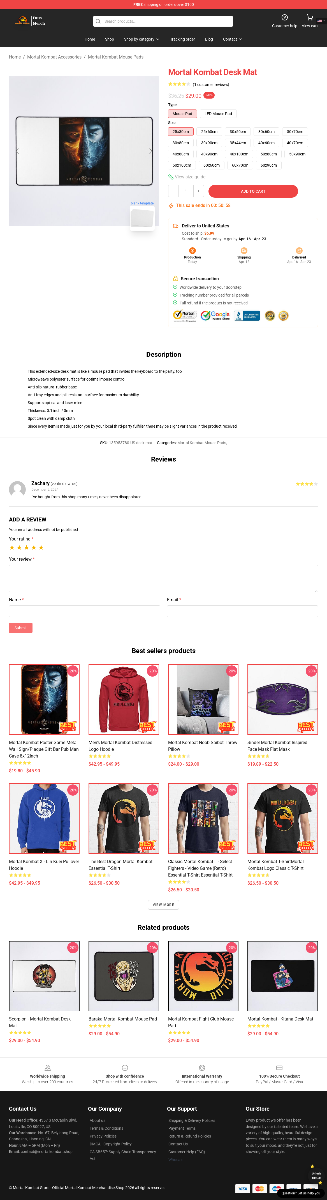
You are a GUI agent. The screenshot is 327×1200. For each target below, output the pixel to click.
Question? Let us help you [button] (301, 1193)
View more (163, 905)
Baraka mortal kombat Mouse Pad (123, 1019)
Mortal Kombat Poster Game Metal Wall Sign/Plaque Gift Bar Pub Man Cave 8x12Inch (44, 749)
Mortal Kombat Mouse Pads (115, 57)
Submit (21, 628)
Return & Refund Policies (189, 1136)
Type (172, 104)
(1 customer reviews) (211, 84)
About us (97, 1120)
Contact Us (178, 1144)
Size (172, 122)
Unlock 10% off (316, 1176)
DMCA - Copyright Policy (111, 1144)
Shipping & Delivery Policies (191, 1120)
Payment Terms (182, 1128)
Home (15, 57)
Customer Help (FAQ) (186, 1152)
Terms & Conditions (106, 1128)
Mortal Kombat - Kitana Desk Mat (280, 1019)
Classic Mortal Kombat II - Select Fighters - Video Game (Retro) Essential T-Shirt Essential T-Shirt (200, 868)
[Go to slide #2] (98, 247)
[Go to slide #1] (69, 247)
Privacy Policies (103, 1136)
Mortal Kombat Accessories (54, 57)
